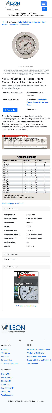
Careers (4, 349)
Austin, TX (5, 384)
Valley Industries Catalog (26, 306)
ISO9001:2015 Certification (38, 349)
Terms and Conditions (9, 363)
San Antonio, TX (7, 388)
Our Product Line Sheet (36, 356)
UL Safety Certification (36, 353)
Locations (5, 356)
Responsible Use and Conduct (39, 360)
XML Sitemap (32, 363)
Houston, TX (6, 381)
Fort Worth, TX (7, 377)
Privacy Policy (6, 360)
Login (17, 13)
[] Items (32, 13)
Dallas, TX (5, 374)
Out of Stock (41, 100)
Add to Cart (10, 110)
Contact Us (5, 353)
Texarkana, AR (6, 395)
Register (23, 13)
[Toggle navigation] (44, 3)
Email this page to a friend (12, 203)
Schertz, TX (5, 391)
